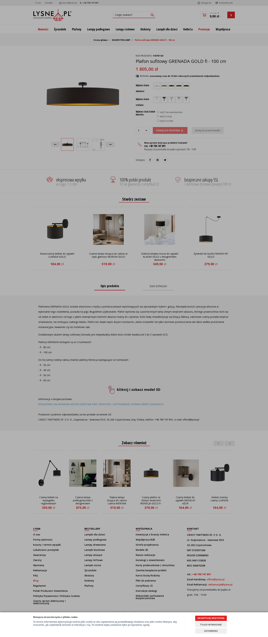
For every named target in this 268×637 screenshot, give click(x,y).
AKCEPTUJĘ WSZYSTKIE (210, 618)
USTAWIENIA (211, 631)
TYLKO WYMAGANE (211, 624)
